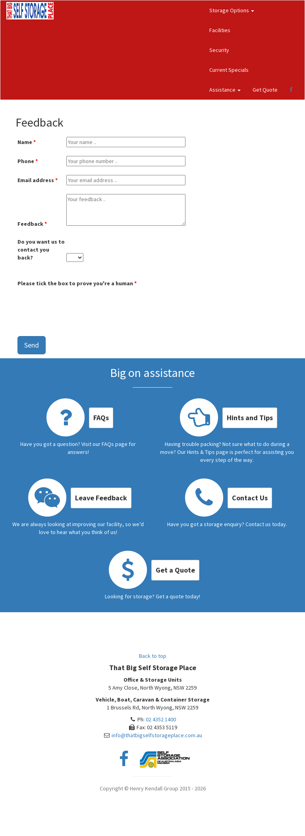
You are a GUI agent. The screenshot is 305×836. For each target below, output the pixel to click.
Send (31, 345)
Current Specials (229, 69)
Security (219, 50)
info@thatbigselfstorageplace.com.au (157, 735)
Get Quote (265, 89)
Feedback (30, 223)
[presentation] (77, 304)
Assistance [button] (225, 89)
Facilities (219, 30)
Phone (25, 161)
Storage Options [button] (231, 10)
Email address (35, 180)
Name (24, 142)
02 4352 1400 (161, 719)
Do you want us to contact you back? (41, 249)
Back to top (152, 655)
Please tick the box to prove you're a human (75, 283)
